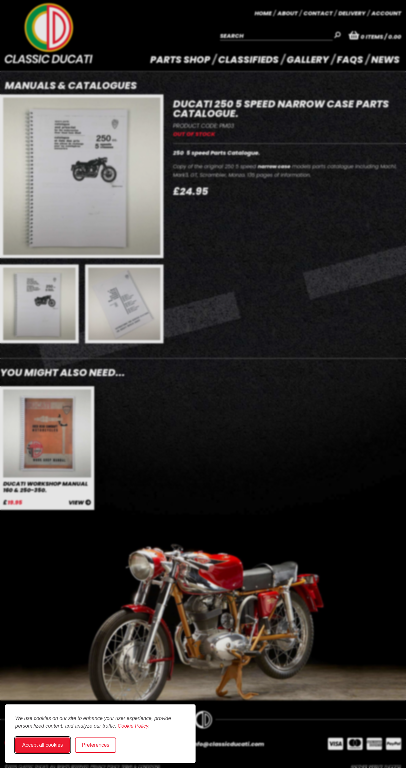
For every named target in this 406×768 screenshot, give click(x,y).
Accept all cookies (42, 745)
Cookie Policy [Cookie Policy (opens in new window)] (133, 726)
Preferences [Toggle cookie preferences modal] (95, 745)
